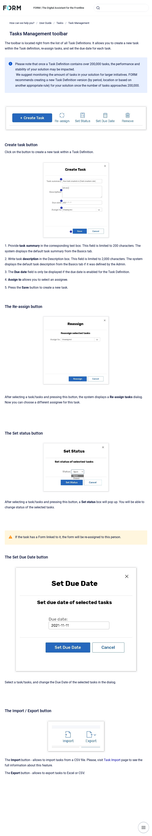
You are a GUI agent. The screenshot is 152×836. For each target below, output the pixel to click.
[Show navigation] (143, 827)
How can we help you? (21, 23)
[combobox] (121, 8)
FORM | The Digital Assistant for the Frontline (58, 7)
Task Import (112, 760)
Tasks (59, 23)
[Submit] (98, 8)
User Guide (45, 23)
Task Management (78, 23)
